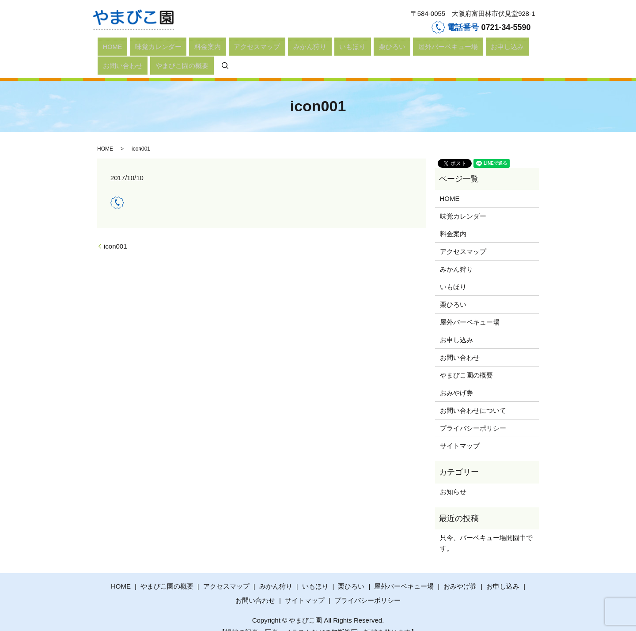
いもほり (271, 52)
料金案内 (171, 52)
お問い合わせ (414, 52)
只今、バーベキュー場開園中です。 (486, 529)
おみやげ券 (456, 379)
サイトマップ (460, 432)
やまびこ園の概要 (457, 52)
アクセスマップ (206, 52)
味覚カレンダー (137, 52)
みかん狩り (243, 52)
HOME (106, 52)
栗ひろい (297, 52)
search (491, 52)
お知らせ (453, 478)
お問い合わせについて (473, 397)
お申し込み (380, 52)
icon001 (115, 232)
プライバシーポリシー (473, 414)
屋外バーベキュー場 (337, 52)
